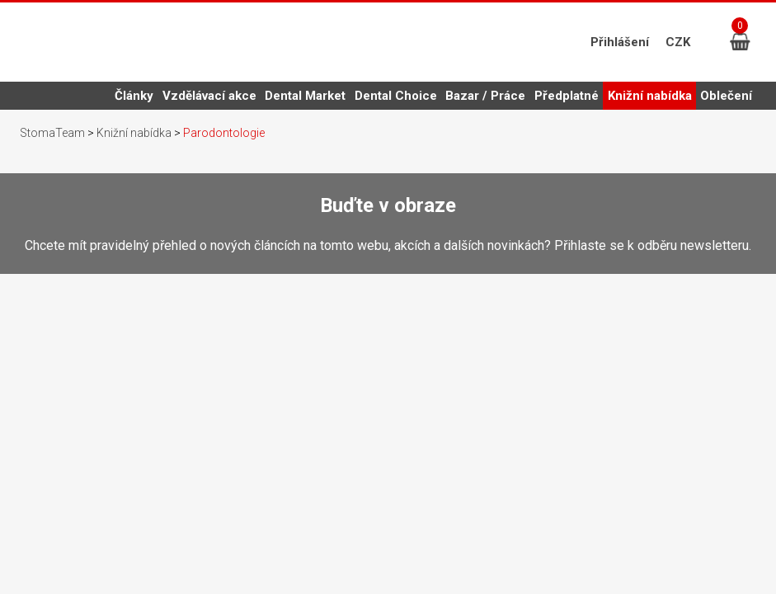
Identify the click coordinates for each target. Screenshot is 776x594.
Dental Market (305, 95)
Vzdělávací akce (209, 95)
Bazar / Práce (485, 95)
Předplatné (566, 95)
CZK (677, 42)
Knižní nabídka (650, 99)
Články (134, 95)
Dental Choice (396, 95)
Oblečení (726, 95)
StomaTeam (52, 132)
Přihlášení (619, 42)
